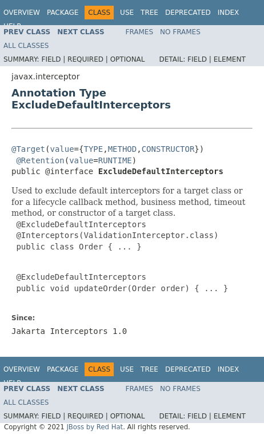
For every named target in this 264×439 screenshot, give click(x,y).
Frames (140, 32)
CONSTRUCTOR (168, 149)
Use (127, 13)
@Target (28, 149)
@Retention (40, 160)
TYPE (93, 149)
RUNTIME (115, 160)
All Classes (26, 46)
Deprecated (188, 13)
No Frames (180, 32)
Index (228, 13)
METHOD (122, 149)
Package (62, 13)
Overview (21, 13)
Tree (149, 13)
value (62, 149)
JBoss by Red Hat (94, 427)
